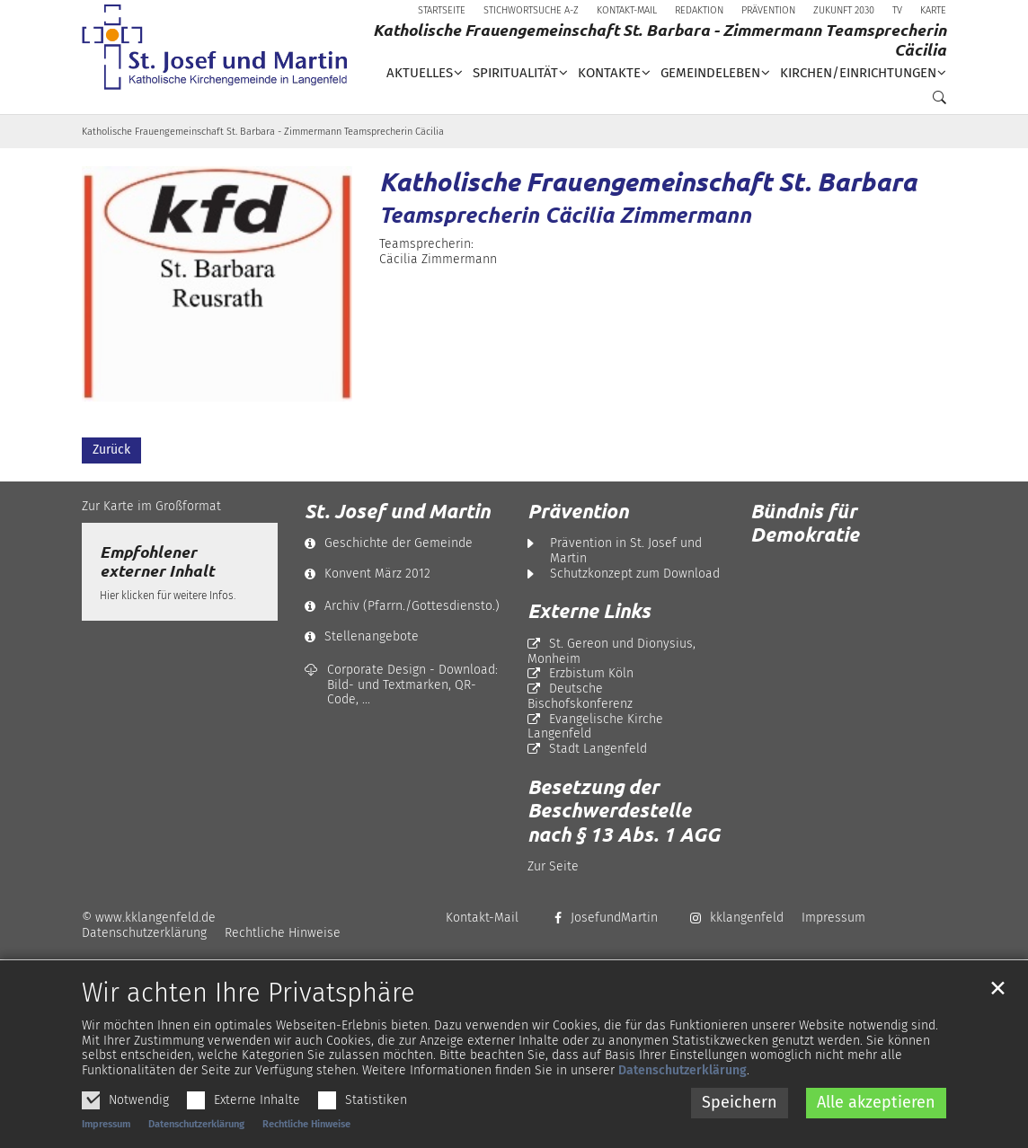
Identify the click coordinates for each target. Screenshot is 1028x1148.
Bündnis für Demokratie (804, 522)
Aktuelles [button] (419, 73)
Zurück (111, 449)
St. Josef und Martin (397, 511)
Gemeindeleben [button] (710, 73)
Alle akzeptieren (876, 1125)
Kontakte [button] (609, 73)
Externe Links (589, 611)
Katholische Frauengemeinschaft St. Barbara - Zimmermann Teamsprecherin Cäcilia (263, 131)
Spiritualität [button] (515, 73)
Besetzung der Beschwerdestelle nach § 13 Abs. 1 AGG (623, 810)
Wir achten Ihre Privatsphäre (248, 1017)
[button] (934, 101)
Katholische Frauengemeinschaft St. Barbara (648, 182)
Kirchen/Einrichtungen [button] (858, 73)
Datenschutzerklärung (682, 1094)
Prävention (577, 511)
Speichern (739, 1125)
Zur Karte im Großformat (151, 506)
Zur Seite (553, 866)
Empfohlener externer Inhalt (157, 561)
